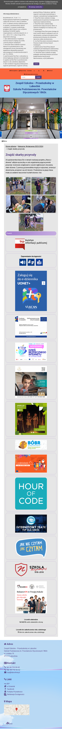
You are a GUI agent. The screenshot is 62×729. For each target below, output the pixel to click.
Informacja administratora (31, 74)
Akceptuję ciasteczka (35, 7)
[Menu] (31, 141)
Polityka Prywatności (13, 692)
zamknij (36, 63)
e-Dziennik (9, 686)
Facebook (9, 689)
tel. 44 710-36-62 (12, 667)
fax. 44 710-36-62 (12, 670)
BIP (7, 684)
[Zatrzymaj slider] (31, 137)
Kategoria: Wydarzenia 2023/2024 (30, 146)
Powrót (9, 233)
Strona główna (14, 70)
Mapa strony (22, 70)
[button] (2, 118)
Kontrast (49, 70)
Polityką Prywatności (51, 1)
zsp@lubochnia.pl (12, 672)
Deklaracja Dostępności (14, 694)
